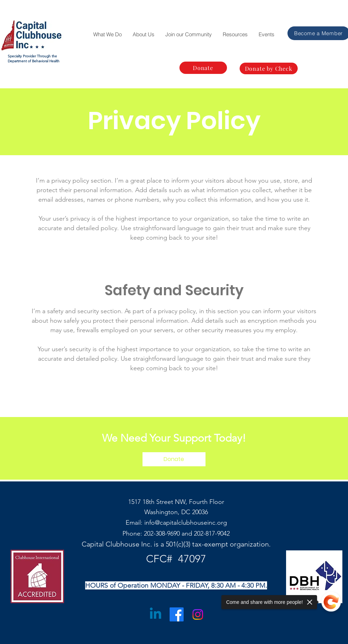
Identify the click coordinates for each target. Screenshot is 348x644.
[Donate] (203, 68)
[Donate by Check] (269, 68)
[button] (107, 34)
